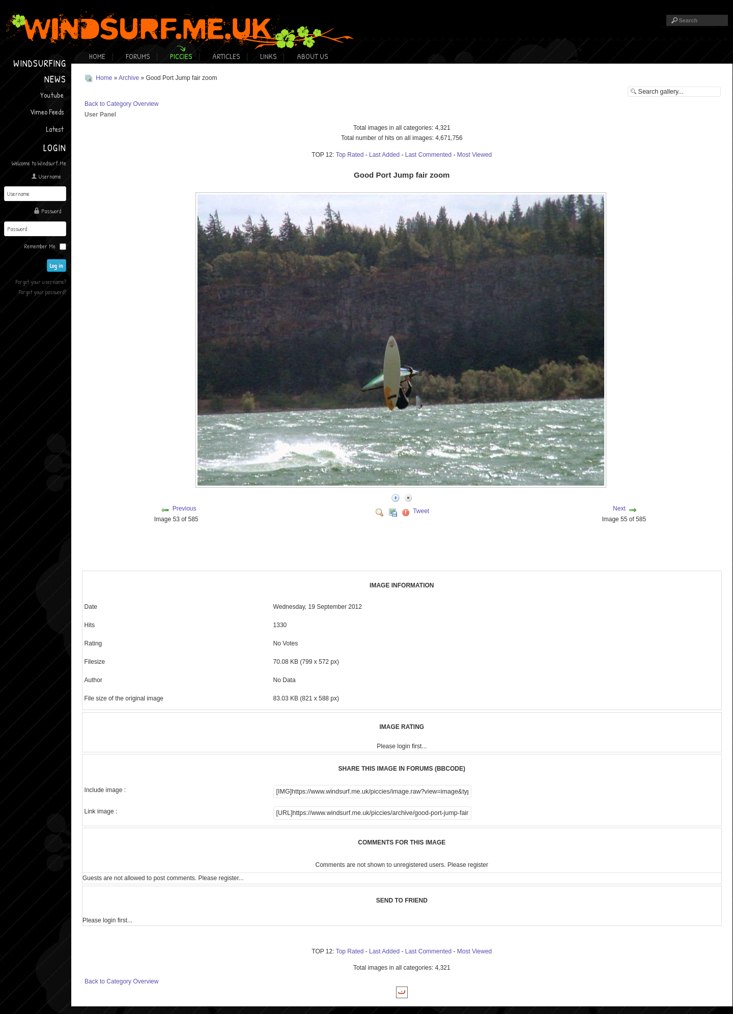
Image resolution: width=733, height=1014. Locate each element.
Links (268, 56)
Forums (138, 56)
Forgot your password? (42, 292)
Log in (56, 265)
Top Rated (350, 154)
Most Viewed (474, 154)
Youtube (52, 95)
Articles (226, 56)
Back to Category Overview (121, 103)
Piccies (181, 56)
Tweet (421, 511)
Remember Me (39, 246)
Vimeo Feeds (47, 111)
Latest (55, 129)
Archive (129, 77)
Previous (184, 508)
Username (50, 176)
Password (51, 211)
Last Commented (428, 154)
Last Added (384, 154)
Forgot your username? (41, 281)
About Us (312, 56)
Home (97, 56)
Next (619, 508)
